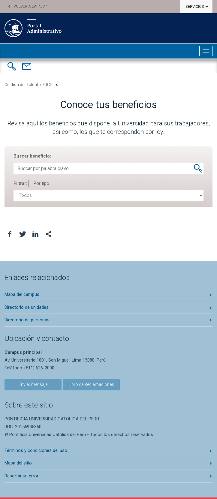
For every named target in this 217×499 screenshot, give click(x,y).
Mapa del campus (22, 294)
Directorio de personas (27, 320)
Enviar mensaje (33, 384)
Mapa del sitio (18, 463)
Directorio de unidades (27, 307)
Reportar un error (21, 476)
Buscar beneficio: (32, 156)
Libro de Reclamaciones (91, 384)
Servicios (196, 6)
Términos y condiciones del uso (36, 450)
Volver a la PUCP (30, 6)
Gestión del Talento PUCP (29, 84)
